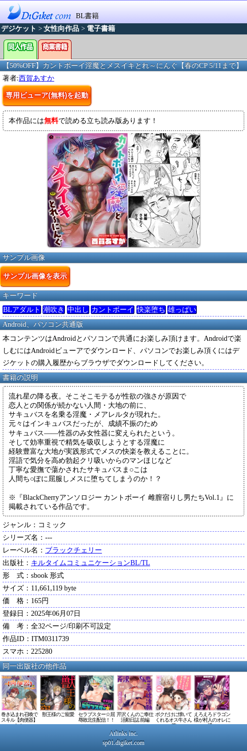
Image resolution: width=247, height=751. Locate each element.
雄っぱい (182, 309)
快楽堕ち (151, 309)
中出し (78, 309)
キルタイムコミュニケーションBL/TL (90, 563)
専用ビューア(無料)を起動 (47, 95)
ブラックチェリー (73, 550)
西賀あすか (36, 78)
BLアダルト (22, 309)
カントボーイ (112, 309)
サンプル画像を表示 (35, 276)
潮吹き (53, 309)
